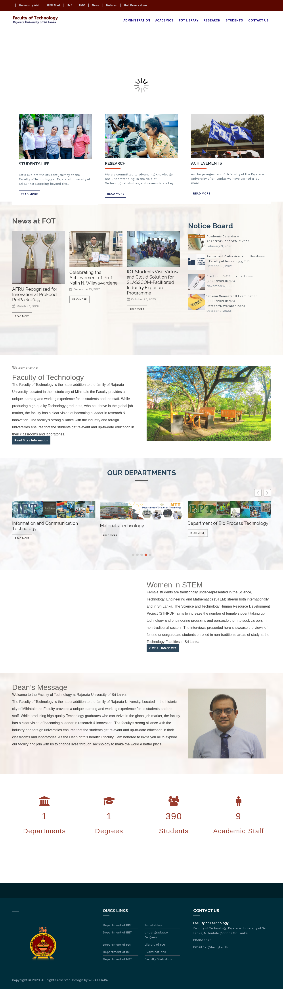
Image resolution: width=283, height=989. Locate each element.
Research (212, 20)
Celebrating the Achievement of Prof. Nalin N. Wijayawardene (93, 278)
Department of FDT (117, 945)
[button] (267, 492)
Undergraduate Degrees (156, 934)
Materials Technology (209, 525)
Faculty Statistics (158, 959)
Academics (164, 20)
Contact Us (258, 20)
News (95, 5)
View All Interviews (162, 648)
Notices (111, 5)
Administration (136, 20)
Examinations (155, 952)
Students (234, 20)
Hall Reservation (135, 5)
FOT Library (188, 20)
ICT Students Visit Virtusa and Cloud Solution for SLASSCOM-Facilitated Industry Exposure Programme (153, 282)
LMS (69, 5)
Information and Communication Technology (133, 526)
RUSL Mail (53, 5)
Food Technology (30, 523)
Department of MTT (117, 959)
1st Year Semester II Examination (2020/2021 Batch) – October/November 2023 (232, 301)
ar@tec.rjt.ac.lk (216, 947)
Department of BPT (117, 925)
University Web (29, 5)
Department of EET (117, 932)
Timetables (153, 925)
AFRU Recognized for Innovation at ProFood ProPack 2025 (34, 294)
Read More (29, 194)
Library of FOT (155, 945)
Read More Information (31, 440)
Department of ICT (117, 952)
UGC (82, 5)
